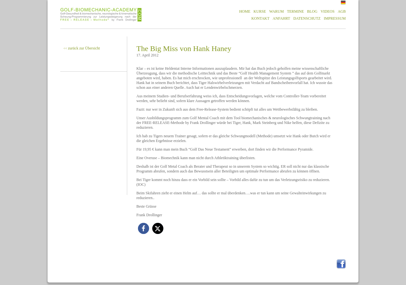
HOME (244, 11)
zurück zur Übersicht (81, 48)
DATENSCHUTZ (307, 18)
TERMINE (295, 11)
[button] (143, 228)
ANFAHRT (281, 18)
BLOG (312, 11)
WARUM (276, 11)
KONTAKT (261, 18)
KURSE (259, 11)
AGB (342, 11)
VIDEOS (328, 11)
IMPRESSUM (335, 18)
